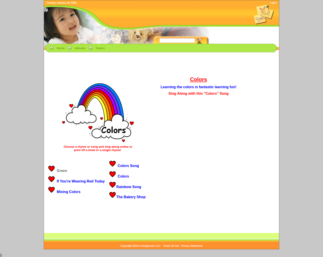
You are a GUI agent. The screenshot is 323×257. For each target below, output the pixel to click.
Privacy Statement (192, 245)
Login (273, 2)
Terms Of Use (171, 245)
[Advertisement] (161, 64)
